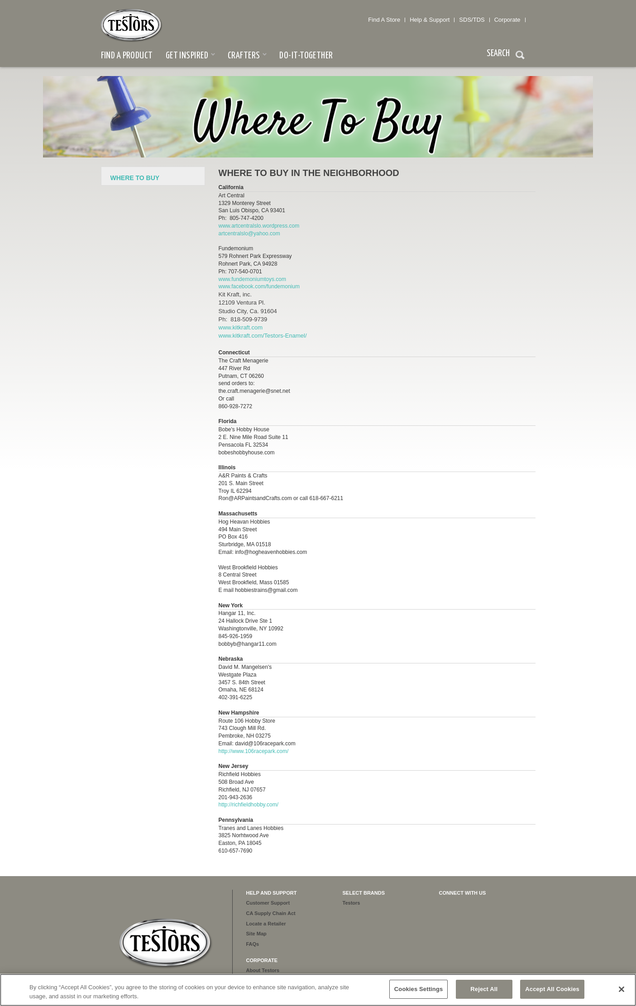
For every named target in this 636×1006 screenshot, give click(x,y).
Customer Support (268, 903)
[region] (318, 990)
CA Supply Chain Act (271, 913)
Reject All (483, 989)
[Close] (621, 989)
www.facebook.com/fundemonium (260, 286)
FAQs (252, 944)
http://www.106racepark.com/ (254, 751)
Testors (351, 903)
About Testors (263, 970)
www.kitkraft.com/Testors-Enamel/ (263, 335)
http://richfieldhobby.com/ (249, 804)
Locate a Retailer (266, 923)
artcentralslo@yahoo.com (249, 233)
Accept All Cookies (552, 989)
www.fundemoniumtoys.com (252, 279)
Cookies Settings (418, 989)
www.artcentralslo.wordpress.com (259, 226)
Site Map (256, 933)
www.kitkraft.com (241, 327)
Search (520, 56)
